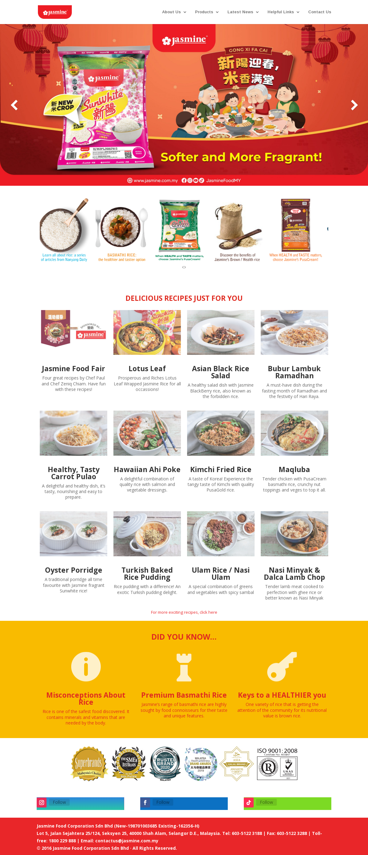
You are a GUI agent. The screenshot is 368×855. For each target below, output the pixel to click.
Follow (59, 802)
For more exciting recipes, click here (184, 612)
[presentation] (183, 268)
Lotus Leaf (147, 368)
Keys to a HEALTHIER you (282, 695)
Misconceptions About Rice (85, 698)
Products (204, 12)
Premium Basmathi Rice (184, 695)
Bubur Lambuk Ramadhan (294, 371)
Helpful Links (281, 12)
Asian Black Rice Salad (220, 371)
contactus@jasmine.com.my (126, 841)
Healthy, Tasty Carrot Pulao (74, 472)
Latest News (240, 12)
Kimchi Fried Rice (220, 469)
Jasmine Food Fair (73, 368)
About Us (171, 12)
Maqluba (294, 469)
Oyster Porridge (73, 570)
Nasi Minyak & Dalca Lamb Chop (294, 573)
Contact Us (319, 12)
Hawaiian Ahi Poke (147, 469)
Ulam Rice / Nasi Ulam (221, 573)
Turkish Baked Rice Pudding (147, 573)
